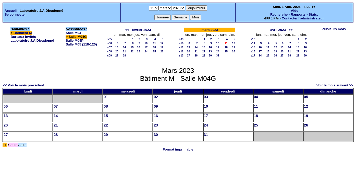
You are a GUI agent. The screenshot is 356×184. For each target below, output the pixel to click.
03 (206, 97)
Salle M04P (74, 40)
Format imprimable (178, 149)
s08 (109, 51)
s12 (181, 51)
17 (146, 47)
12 (161, 43)
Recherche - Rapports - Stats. (294, 14)
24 (146, 51)
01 (106, 97)
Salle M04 (73, 33)
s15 (253, 47)
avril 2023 (278, 30)
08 (106, 106)
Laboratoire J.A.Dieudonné (32, 40)
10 (146, 43)
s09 (109, 55)
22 (132, 51)
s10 (181, 43)
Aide (294, 11)
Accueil (11, 11)
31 (217, 55)
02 (156, 97)
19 (161, 47)
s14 (253, 43)
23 (138, 51)
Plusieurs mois (334, 29)
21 (124, 51)
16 (138, 47)
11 (154, 43)
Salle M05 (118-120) (81, 44)
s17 (253, 55)
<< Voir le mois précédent (23, 85)
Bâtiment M (23, 33)
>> (291, 30)
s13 (181, 55)
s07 (109, 47)
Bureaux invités (23, 37)
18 (154, 47)
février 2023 (141, 30)
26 (161, 51)
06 (6, 106)
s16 (253, 51)
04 (256, 97)
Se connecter (15, 14)
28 (124, 55)
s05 (109, 39)
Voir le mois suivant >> (334, 85)
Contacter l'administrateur (303, 18)
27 (116, 55)
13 (116, 47)
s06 (109, 43)
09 (156, 106)
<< (127, 30)
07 (56, 106)
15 (132, 47)
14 (124, 47)
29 (203, 55)
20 (116, 51)
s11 (181, 47)
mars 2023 (209, 30)
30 (210, 55)
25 (154, 51)
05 (306, 97)
